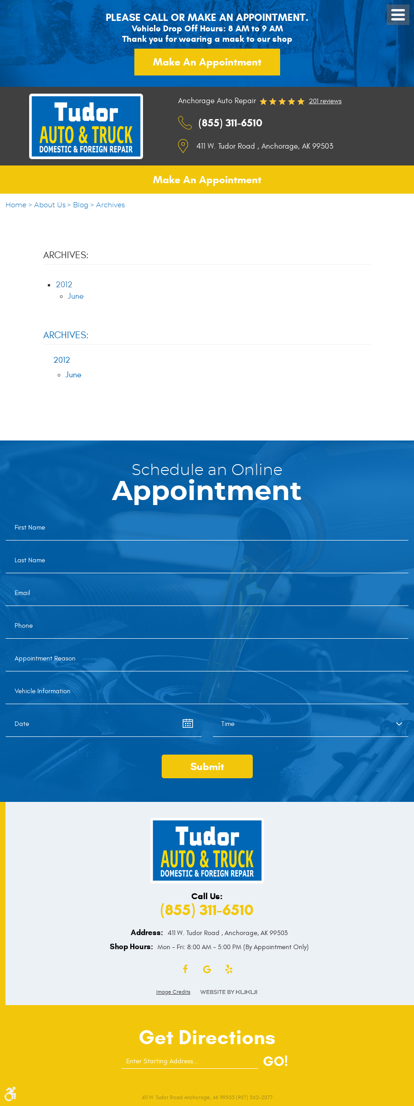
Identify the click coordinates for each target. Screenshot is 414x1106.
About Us (50, 205)
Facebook (185, 969)
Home (15, 205)
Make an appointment (207, 61)
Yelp (229, 969)
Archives (110, 205)
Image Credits (173, 992)
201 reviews (325, 101)
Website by (228, 992)
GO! (275, 1061)
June (76, 296)
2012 (64, 285)
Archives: (66, 335)
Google (207, 969)
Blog (80, 205)
